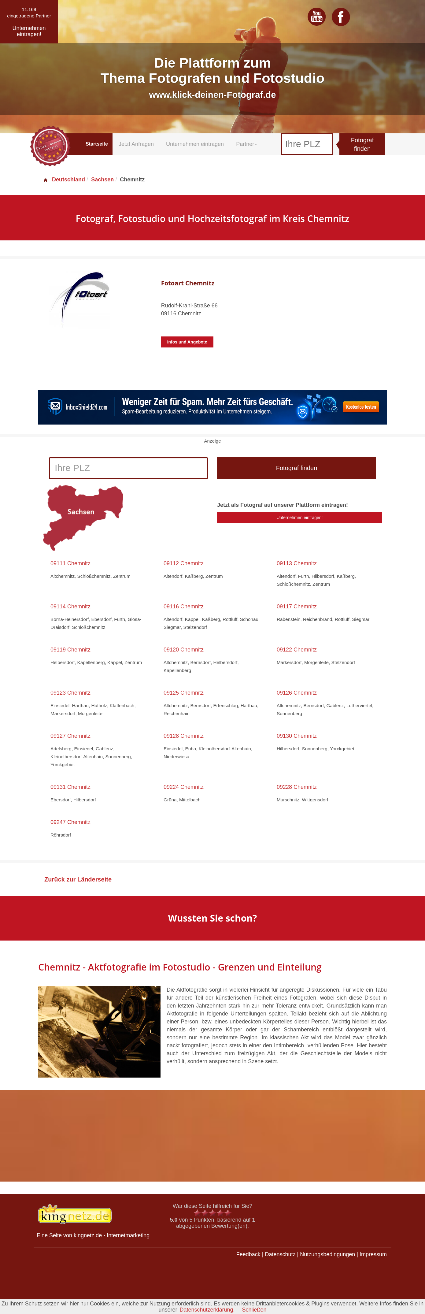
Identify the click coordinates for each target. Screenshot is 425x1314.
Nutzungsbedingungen (327, 1254)
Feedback (248, 1254)
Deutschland (64, 179)
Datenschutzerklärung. (207, 1310)
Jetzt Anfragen (136, 144)
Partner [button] (246, 144)
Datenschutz (280, 1254)
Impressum (373, 1254)
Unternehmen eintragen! (300, 517)
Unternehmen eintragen (195, 144)
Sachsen (102, 179)
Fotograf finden (362, 144)
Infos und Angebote (187, 342)
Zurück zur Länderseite (78, 879)
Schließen (254, 1310)
